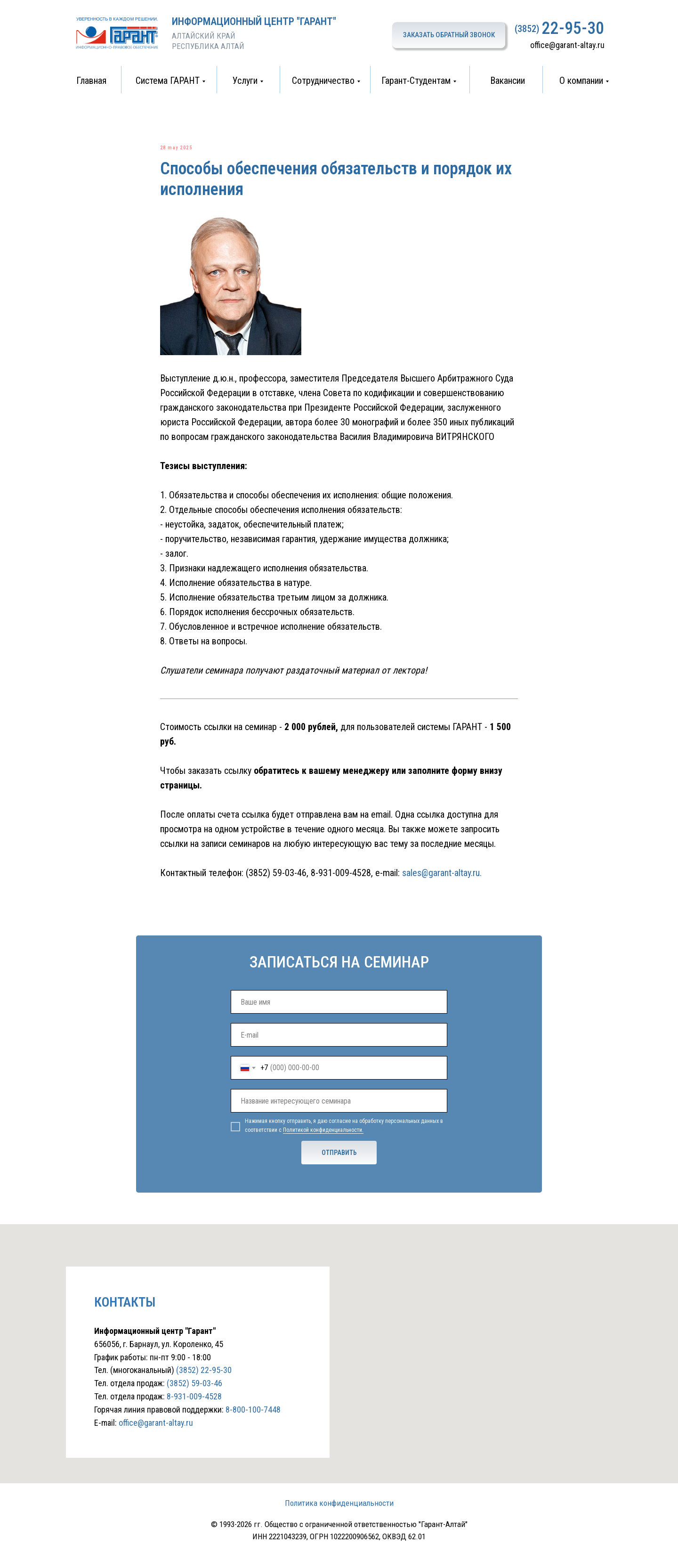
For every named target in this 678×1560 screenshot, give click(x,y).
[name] (339, 1012)
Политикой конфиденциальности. (323, 1141)
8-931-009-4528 (341, 878)
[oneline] (339, 1111)
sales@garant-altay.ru (441, 878)
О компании (581, 80)
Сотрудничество (323, 80)
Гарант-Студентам (416, 80)
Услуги (245, 80)
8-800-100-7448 (253, 1420)
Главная (91, 80)
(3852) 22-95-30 (204, 1381)
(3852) (527, 28)
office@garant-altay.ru (567, 45)
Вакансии (507, 80)
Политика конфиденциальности (339, 1514)
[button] (448, 35)
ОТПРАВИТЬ (339, 1163)
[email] (339, 1045)
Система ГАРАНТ (168, 80)
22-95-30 (573, 28)
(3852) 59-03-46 (276, 878)
